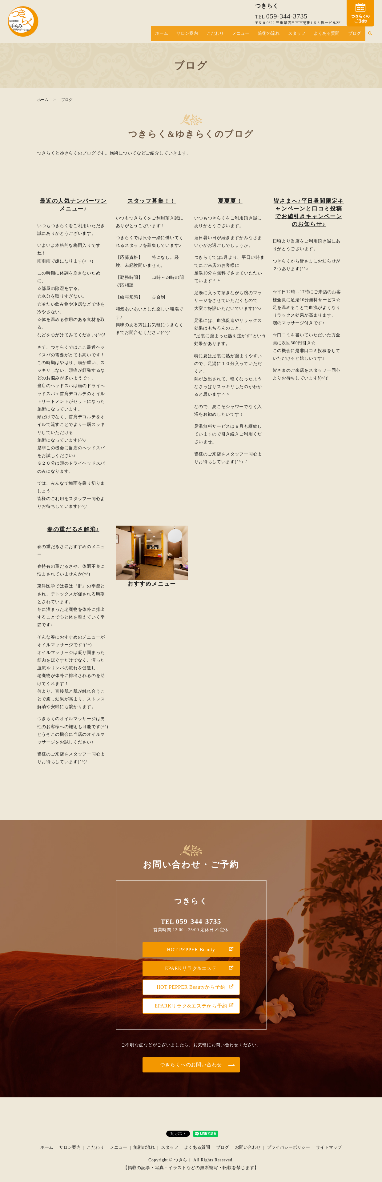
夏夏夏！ (230, 201)
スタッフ (304, 35)
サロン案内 (208, 35)
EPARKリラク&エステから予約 (191, 1005)
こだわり (233, 35)
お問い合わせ (248, 1147)
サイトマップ (329, 1147)
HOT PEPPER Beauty (191, 949)
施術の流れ (280, 35)
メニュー (255, 35)
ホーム (186, 35)
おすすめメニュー (151, 584)
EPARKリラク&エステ (191, 968)
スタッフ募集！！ (151, 201)
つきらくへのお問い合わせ (191, 1064)
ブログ (356, 35)
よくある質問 (331, 35)
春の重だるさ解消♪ (73, 529)
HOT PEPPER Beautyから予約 (191, 987)
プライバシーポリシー (288, 1147)
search (369, 35)
